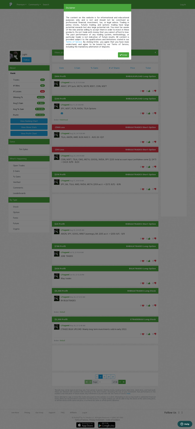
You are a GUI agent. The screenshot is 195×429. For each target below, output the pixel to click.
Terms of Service (74, 41)
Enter (123, 54)
